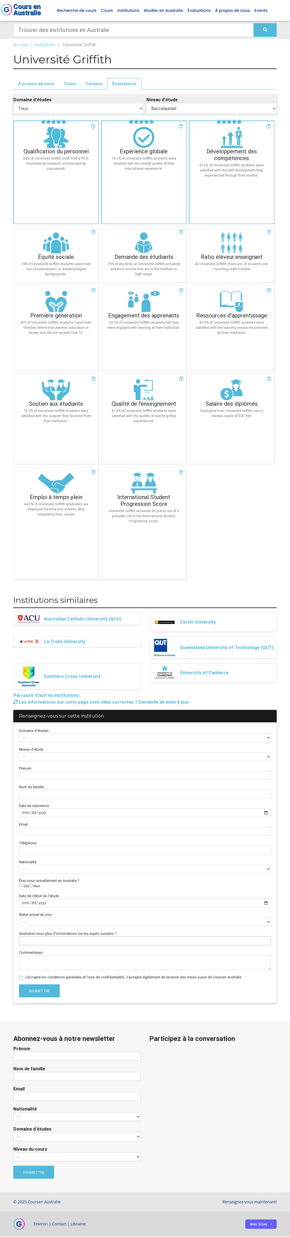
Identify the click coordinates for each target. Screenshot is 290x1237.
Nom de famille (31, 787)
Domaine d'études (32, 100)
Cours (107, 11)
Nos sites (258, 1224)
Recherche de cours (77, 11)
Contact (59, 1224)
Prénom (25, 768)
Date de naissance (34, 806)
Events (261, 11)
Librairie (78, 1224)
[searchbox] (22, 941)
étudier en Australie (163, 11)
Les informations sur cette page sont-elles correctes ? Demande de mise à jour (101, 702)
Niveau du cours (30, 1149)
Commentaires (31, 952)
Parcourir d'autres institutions (46, 695)
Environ (41, 1224)
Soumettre (39, 991)
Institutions (129, 11)
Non (34, 886)
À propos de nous (232, 11)
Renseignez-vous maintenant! (249, 1202)
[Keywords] (133, 30)
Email (23, 824)
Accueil (20, 45)
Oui (24, 886)
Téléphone (28, 843)
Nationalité (28, 862)
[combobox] (145, 941)
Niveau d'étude (162, 100)
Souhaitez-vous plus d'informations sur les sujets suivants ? (68, 933)
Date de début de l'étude (39, 896)
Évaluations (199, 11)
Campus (94, 84)
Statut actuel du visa (35, 915)
